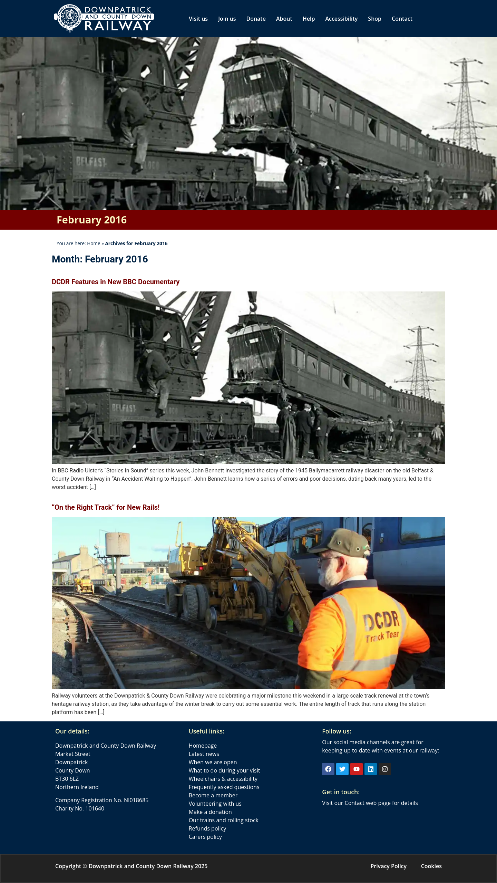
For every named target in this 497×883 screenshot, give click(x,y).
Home (93, 243)
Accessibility (341, 18)
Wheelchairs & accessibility (223, 779)
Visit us (198, 18)
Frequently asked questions (224, 787)
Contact (402, 18)
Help (309, 18)
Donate (255, 18)
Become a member (213, 795)
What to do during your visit (224, 770)
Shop (374, 18)
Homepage (203, 745)
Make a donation (210, 812)
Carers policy (205, 837)
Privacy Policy (388, 866)
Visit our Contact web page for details (370, 803)
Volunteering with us (215, 803)
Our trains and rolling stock (224, 820)
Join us (227, 18)
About (284, 18)
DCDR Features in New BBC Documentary (115, 282)
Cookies (431, 866)
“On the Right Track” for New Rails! (105, 507)
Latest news (204, 754)
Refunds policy (207, 828)
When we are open (213, 762)
